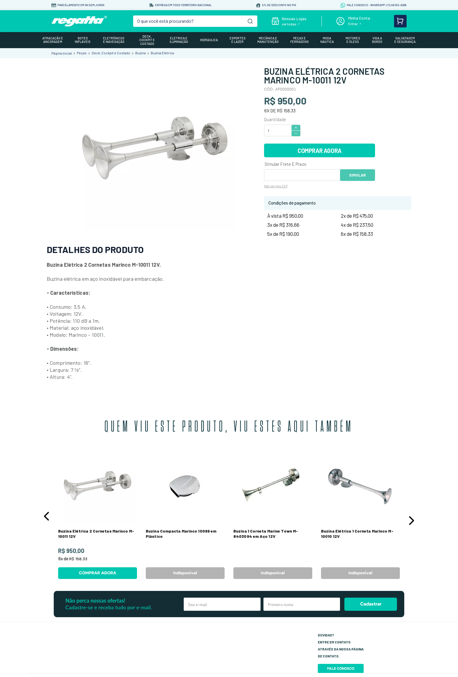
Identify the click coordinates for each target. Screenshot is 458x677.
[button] (46, 516)
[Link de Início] (61, 53)
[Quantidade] (277, 130)
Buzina (140, 53)
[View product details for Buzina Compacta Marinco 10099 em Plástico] (185, 515)
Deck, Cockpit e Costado (111, 53)
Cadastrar (370, 604)
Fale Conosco (340, 668)
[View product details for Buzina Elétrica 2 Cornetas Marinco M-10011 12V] (97, 515)
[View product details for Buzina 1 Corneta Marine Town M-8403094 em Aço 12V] (272, 515)
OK (357, 175)
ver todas (289, 24)
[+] (296, 127)
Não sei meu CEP (276, 186)
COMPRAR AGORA (319, 150)
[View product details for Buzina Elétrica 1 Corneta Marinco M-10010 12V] (360, 515)
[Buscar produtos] (250, 21)
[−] (296, 133)
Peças (82, 53)
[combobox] (195, 21)
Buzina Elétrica (162, 53)
